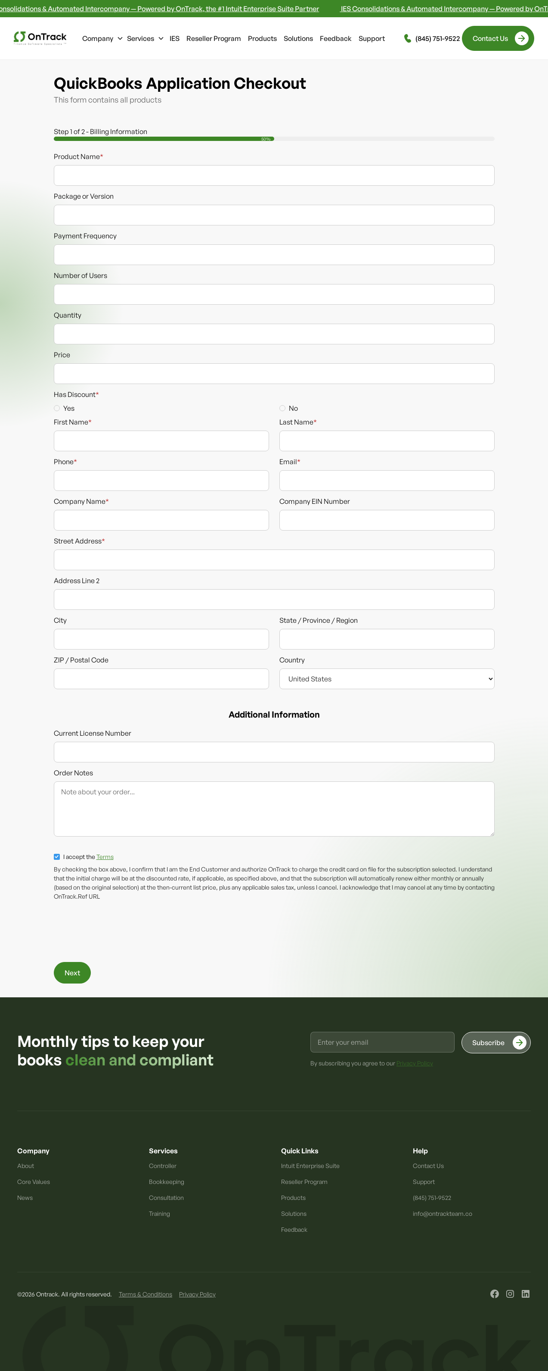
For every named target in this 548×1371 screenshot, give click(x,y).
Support (372, 38)
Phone (65, 461)
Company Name (81, 501)
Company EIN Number (314, 501)
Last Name (298, 422)
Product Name (78, 156)
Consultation (166, 1197)
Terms (105, 856)
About (25, 1165)
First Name (73, 422)
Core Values (33, 1181)
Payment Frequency (85, 235)
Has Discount (76, 394)
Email (289, 461)
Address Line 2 (76, 580)
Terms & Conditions (145, 1294)
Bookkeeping (166, 1181)
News (25, 1197)
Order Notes (73, 772)
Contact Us (428, 1165)
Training (159, 1213)
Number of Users (80, 275)
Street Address (79, 541)
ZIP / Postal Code (81, 660)
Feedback (336, 38)
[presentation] (119, 931)
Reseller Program (213, 38)
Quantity (67, 315)
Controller (162, 1165)
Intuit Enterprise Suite (310, 1165)
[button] (102, 38)
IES (175, 38)
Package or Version (84, 196)
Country (292, 660)
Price (62, 354)
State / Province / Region (318, 620)
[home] (40, 38)
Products (262, 38)
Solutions (298, 38)
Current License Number (92, 733)
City (60, 620)
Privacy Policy (197, 1294)
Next (72, 972)
